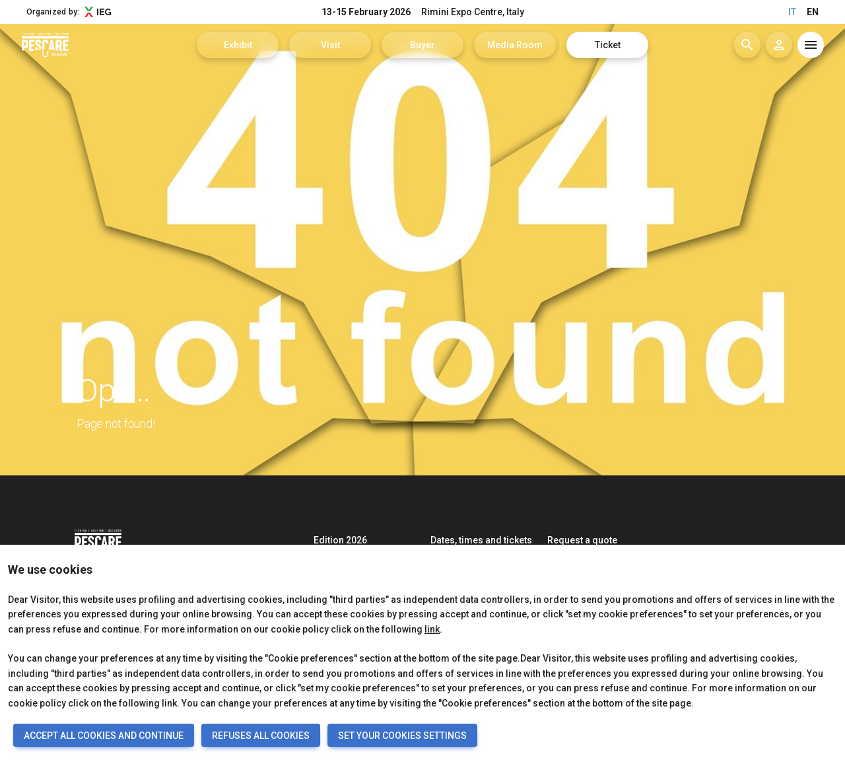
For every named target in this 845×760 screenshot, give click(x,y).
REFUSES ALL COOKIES (261, 735)
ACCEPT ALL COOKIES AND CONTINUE (104, 735)
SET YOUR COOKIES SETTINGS (402, 735)
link (432, 629)
